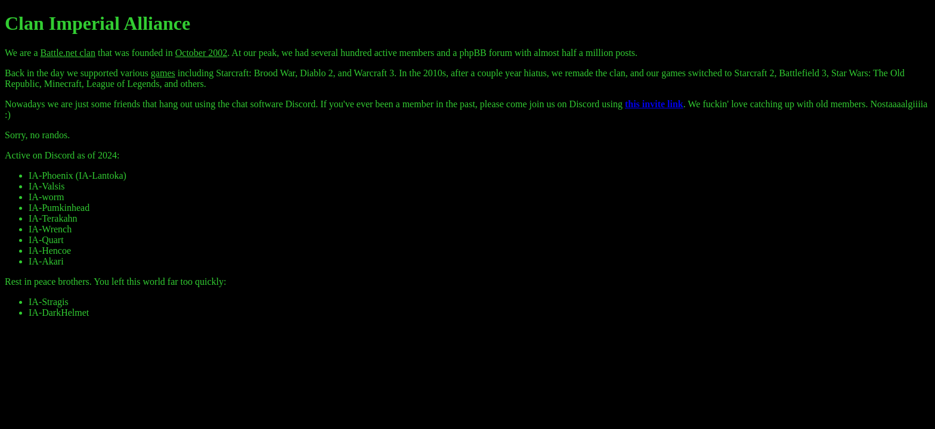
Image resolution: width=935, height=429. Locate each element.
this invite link (654, 104)
